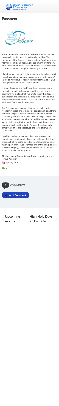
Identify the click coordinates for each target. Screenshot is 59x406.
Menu (53, 6)
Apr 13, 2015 (10, 162)
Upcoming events (11, 218)
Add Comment (15, 195)
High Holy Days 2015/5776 (43, 218)
